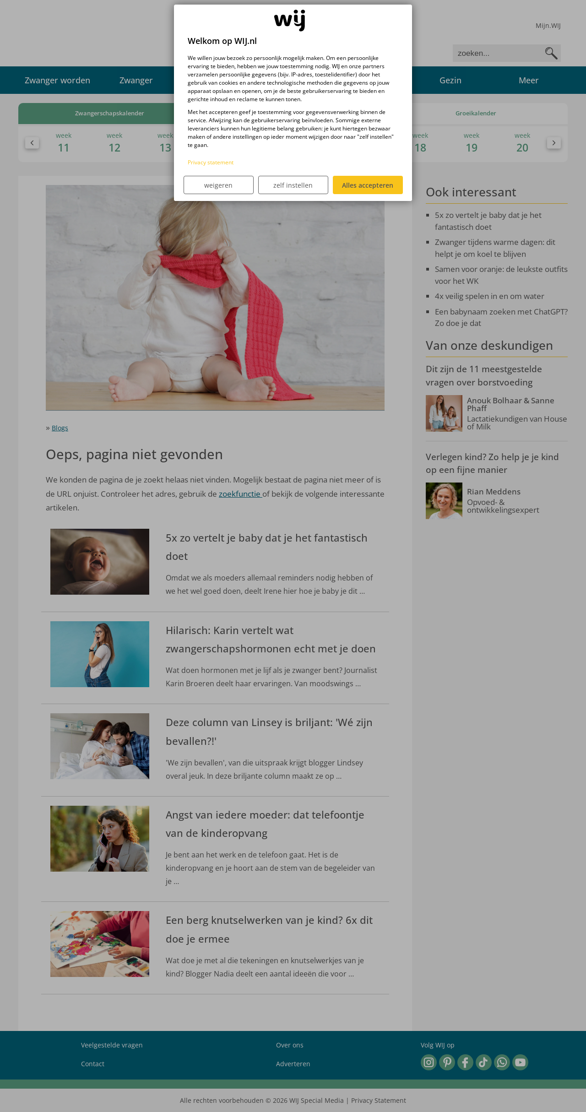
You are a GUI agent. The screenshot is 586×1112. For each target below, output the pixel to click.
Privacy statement (210, 162)
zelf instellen (293, 185)
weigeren (218, 185)
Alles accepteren (367, 185)
